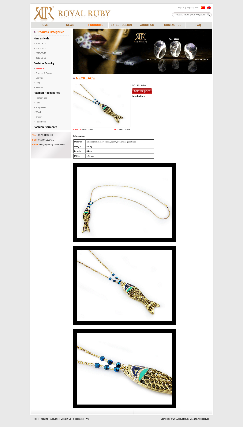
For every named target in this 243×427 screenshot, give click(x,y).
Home (34, 419)
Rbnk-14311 (124, 129)
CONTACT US (172, 24)
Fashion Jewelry (44, 63)
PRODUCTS (95, 24)
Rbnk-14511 (87, 129)
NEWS (70, 24)
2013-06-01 (41, 48)
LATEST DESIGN (121, 24)
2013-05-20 (41, 43)
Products (44, 419)
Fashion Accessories (47, 92)
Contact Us (66, 419)
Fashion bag (41, 98)
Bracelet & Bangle (44, 73)
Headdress (41, 122)
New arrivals (42, 38)
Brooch (39, 117)
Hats (38, 103)
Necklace (40, 68)
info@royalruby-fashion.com (52, 144)
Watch (39, 112)
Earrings (39, 78)
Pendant (39, 87)
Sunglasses (41, 107)
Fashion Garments (45, 127)
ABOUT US (147, 24)
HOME (45, 24)
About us (54, 419)
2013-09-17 (41, 53)
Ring (38, 83)
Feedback (77, 419)
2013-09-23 (41, 58)
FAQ (198, 24)
